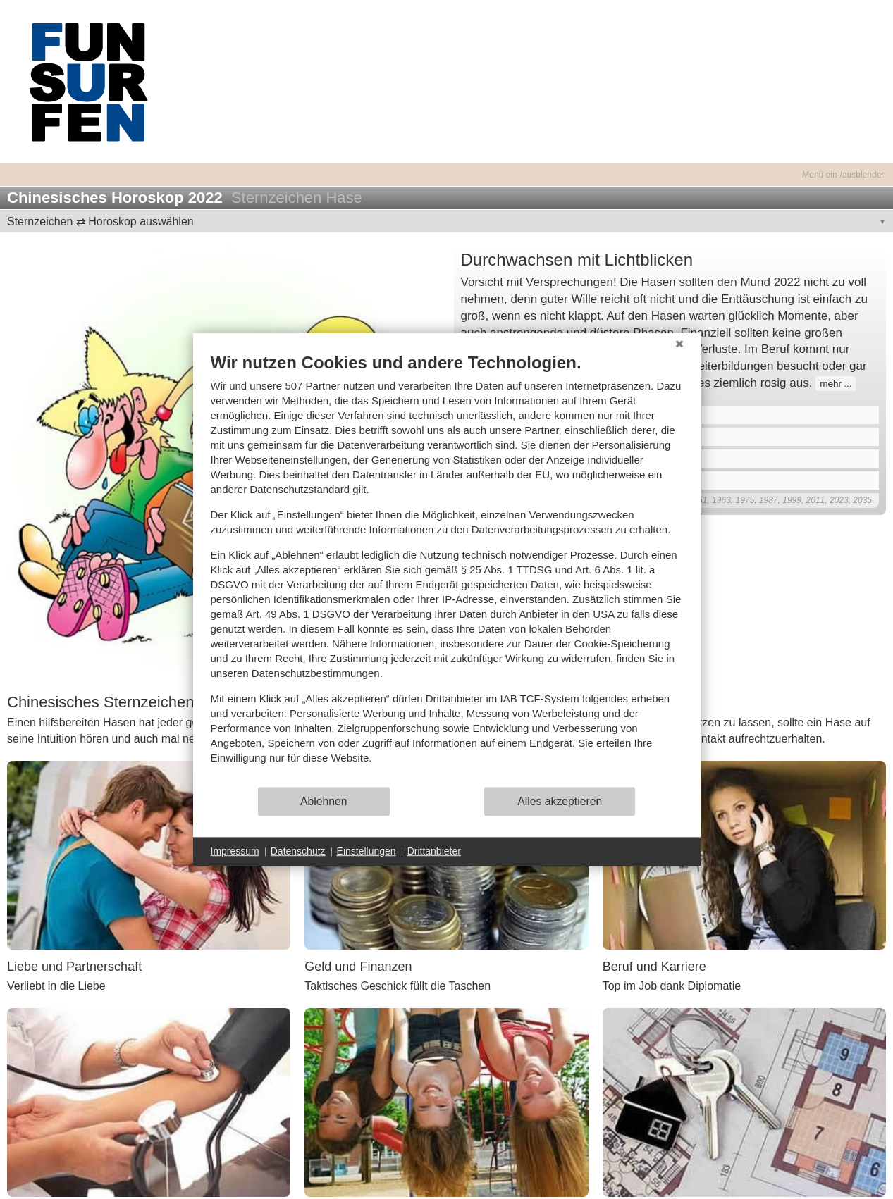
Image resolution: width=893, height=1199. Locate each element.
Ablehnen (323, 801)
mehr (831, 383)
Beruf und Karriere (654, 966)
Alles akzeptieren (559, 801)
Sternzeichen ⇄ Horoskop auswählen (100, 222)
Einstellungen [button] (366, 851)
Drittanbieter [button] (434, 851)
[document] (447, 568)
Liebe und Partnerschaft (74, 966)
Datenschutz (298, 851)
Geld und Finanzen (358, 966)
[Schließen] (679, 343)
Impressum (235, 851)
